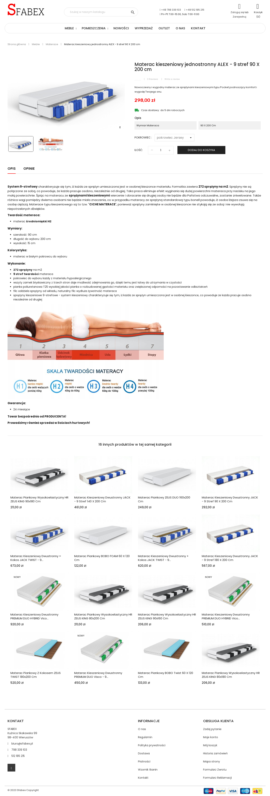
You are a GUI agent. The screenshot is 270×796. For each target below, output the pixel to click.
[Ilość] (160, 150)
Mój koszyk (210, 745)
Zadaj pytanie (212, 729)
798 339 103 (19, 750)
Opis (12, 168)
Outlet (164, 28)
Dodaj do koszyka (201, 150)
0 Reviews (152, 79)
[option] (21, 144)
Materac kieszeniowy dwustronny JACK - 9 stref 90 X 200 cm (230, 499)
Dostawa (144, 753)
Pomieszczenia (94, 28)
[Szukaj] (101, 12)
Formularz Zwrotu (215, 770)
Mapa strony (211, 761)
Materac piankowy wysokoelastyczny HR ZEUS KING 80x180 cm (231, 675)
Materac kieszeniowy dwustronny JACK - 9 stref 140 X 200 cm (102, 499)
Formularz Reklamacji (217, 778)
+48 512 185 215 (195, 10)
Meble (69, 28)
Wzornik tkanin (148, 770)
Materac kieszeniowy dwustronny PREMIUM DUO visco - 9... (98, 675)
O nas (180, 28)
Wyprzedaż (144, 28)
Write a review (172, 79)
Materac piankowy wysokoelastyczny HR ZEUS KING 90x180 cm (39, 499)
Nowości (121, 28)
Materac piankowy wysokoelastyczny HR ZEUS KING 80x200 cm (103, 616)
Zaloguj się (237, 12)
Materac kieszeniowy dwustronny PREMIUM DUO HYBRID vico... (34, 616)
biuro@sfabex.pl (22, 743)
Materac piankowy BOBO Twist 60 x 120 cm (165, 675)
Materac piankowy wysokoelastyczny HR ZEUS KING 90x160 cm (167, 616)
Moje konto (210, 737)
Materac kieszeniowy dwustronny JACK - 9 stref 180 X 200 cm (230, 558)
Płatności (144, 761)
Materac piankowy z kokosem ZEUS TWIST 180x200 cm (35, 675)
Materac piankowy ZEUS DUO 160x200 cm (164, 499)
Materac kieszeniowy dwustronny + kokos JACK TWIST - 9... (35, 558)
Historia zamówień (215, 753)
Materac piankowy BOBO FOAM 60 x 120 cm (102, 558)
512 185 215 (18, 756)
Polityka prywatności (151, 745)
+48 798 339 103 (171, 10)
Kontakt (198, 28)
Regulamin (145, 737)
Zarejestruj (239, 17)
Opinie (29, 168)
